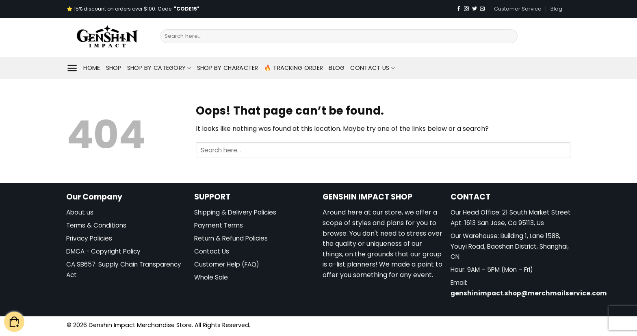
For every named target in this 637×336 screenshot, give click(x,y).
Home (91, 68)
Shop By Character (227, 68)
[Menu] (72, 68)
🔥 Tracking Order (293, 68)
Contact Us (372, 68)
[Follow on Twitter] (474, 9)
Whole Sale (211, 277)
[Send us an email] (482, 9)
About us (79, 212)
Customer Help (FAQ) (226, 264)
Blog (556, 8)
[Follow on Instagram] (466, 9)
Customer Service (518, 8)
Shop (113, 68)
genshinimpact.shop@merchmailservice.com (529, 293)
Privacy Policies (89, 238)
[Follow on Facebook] (458, 9)
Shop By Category (159, 68)
